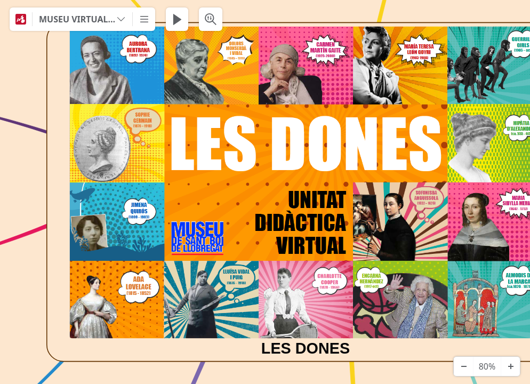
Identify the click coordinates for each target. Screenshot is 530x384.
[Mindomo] (21, 19)
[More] (144, 19)
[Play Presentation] (177, 19)
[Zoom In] (510, 366)
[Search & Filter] (210, 19)
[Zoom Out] (463, 366)
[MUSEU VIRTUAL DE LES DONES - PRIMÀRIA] (82, 19)
